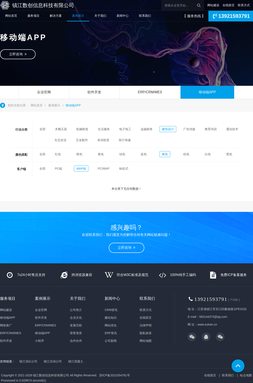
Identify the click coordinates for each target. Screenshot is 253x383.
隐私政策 (146, 333)
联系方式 (244, 5)
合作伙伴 (76, 340)
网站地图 (146, 340)
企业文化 (76, 317)
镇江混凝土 (75, 361)
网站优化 (111, 325)
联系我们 (145, 15)
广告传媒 (189, 129)
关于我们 (100, 15)
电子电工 (125, 129)
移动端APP (207, 92)
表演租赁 (103, 140)
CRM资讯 (111, 310)
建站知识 (111, 317)
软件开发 (94, 92)
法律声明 (146, 325)
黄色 (101, 154)
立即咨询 (18, 54)
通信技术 (232, 129)
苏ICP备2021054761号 (114, 375)
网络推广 (6, 325)
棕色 (186, 154)
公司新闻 (111, 340)
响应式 (123, 168)
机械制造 (82, 129)
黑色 (229, 154)
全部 (42, 129)
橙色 (79, 154)
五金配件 (82, 140)
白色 (208, 154)
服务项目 (33, 15)
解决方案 (56, 15)
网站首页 (11, 15)
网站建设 (213, 5)
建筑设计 (168, 129)
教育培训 (211, 129)
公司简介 (76, 310)
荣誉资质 (76, 333)
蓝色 (144, 154)
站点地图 (246, 375)
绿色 (122, 154)
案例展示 (78, 15)
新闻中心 (123, 15)
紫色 (165, 154)
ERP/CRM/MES (150, 92)
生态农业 (60, 140)
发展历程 (76, 325)
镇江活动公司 (53, 361)
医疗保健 (125, 140)
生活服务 (104, 129)
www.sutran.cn (207, 324)
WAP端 (81, 168)
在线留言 (229, 5)
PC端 (58, 168)
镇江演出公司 (28, 361)
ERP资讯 (111, 333)
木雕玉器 (61, 129)
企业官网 (44, 92)
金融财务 (147, 129)
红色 (58, 154)
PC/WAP (104, 168)
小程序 (39, 340)
